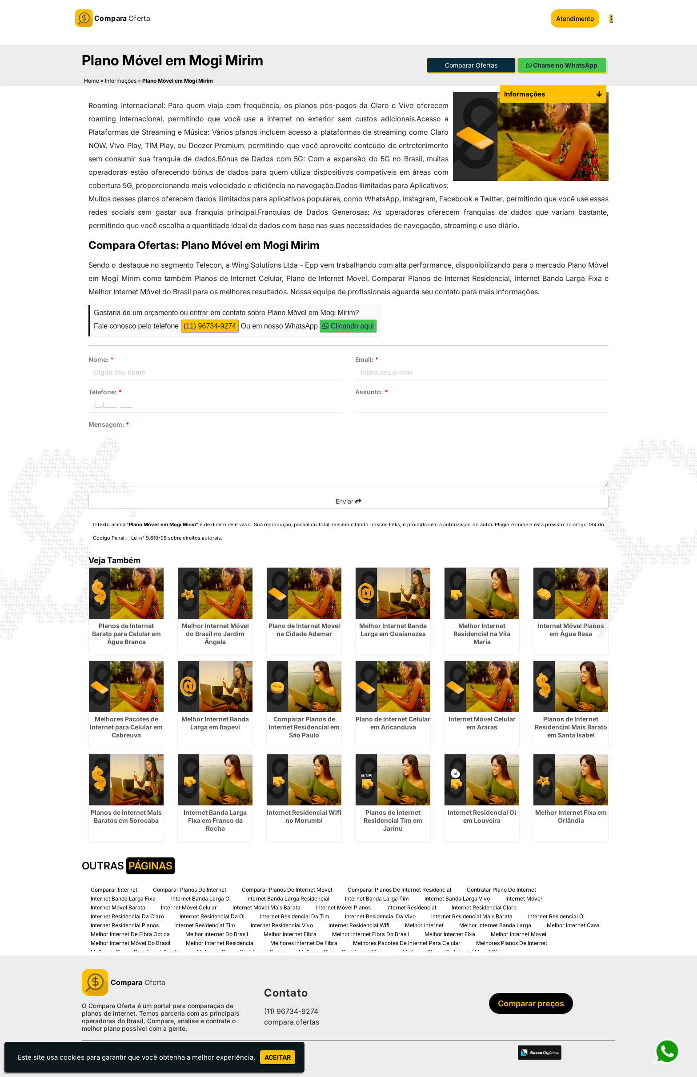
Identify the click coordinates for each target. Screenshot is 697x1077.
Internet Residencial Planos (125, 924)
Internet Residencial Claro (484, 907)
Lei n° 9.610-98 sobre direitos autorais (176, 537)
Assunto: (371, 391)
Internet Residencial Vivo (282, 924)
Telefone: (105, 391)
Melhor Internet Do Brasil (216, 933)
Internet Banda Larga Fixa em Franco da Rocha (215, 820)
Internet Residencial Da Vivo (380, 916)
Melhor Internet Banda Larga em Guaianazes (393, 629)
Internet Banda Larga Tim (377, 898)
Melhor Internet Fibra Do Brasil (370, 933)
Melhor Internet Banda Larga (495, 924)
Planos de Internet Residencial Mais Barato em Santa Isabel (571, 726)
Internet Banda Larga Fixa (123, 898)
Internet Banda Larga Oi (201, 898)
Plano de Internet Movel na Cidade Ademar (304, 629)
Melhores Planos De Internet (511, 942)
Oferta (123, 982)
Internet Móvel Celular (189, 907)
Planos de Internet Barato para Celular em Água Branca (126, 633)
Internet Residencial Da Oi (212, 916)
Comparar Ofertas (471, 65)
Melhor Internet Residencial (220, 942)
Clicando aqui (347, 325)
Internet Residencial (411, 907)
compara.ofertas (291, 1021)
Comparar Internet (114, 889)
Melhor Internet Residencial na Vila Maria (481, 633)
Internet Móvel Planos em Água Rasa (571, 629)
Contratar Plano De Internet (501, 889)
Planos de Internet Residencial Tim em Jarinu (393, 820)
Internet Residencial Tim (204, 924)
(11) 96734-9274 (210, 325)
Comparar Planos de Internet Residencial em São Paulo (304, 726)
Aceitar (277, 1057)
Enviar (348, 500)
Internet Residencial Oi (556, 916)
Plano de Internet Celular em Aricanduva (393, 722)
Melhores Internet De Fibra (303, 942)
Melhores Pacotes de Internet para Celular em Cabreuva (126, 726)
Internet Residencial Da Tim (294, 916)
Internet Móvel (523, 898)
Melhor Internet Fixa (450, 933)
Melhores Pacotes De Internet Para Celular (407, 942)
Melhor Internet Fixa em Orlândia (571, 816)
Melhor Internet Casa (573, 924)
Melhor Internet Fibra (290, 933)
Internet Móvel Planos (343, 907)
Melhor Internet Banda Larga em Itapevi (215, 722)
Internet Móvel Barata (118, 907)
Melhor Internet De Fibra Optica (130, 933)
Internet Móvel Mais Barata (266, 907)
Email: (367, 359)
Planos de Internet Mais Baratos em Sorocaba (126, 816)
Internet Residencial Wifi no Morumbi (304, 816)
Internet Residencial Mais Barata (472, 916)
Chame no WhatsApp (561, 65)
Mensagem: (108, 424)
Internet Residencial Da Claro (127, 916)
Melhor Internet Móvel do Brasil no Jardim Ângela (215, 633)
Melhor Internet (424, 924)
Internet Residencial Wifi (358, 924)
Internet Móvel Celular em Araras (482, 722)
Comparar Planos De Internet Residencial (399, 889)
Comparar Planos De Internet (189, 889)
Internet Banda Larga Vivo (457, 898)
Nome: (101, 359)
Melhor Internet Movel (518, 933)
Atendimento (575, 18)
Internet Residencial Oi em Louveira (482, 816)
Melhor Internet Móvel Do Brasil (130, 942)
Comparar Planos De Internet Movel (287, 889)
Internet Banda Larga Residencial (287, 898)
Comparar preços (533, 1003)
